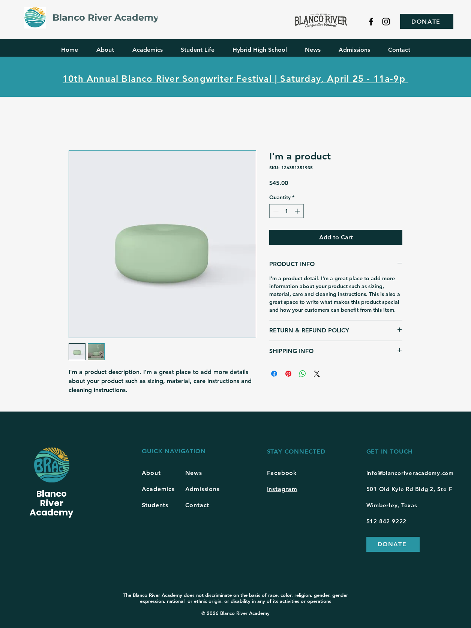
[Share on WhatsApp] (302, 373)
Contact (197, 505)
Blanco (51, 494)
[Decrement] (275, 211)
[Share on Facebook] (274, 373)
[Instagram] (386, 22)
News (193, 472)
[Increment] (298, 211)
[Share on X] (316, 373)
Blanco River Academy (105, 17)
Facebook (282, 472)
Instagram (282, 489)
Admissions (202, 489)
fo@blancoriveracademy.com (413, 472)
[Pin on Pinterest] (288, 373)
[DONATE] (426, 21)
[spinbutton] (286, 211)
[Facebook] (371, 22)
